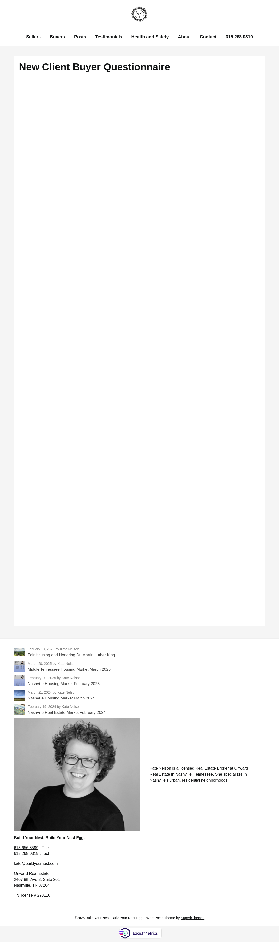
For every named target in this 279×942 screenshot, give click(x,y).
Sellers (33, 36)
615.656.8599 (26, 848)
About (184, 36)
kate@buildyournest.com (36, 863)
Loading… (139, 349)
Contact (208, 36)
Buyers (57, 36)
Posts (80, 36)
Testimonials (108, 36)
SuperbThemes (192, 918)
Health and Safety (150, 36)
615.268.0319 (239, 36)
